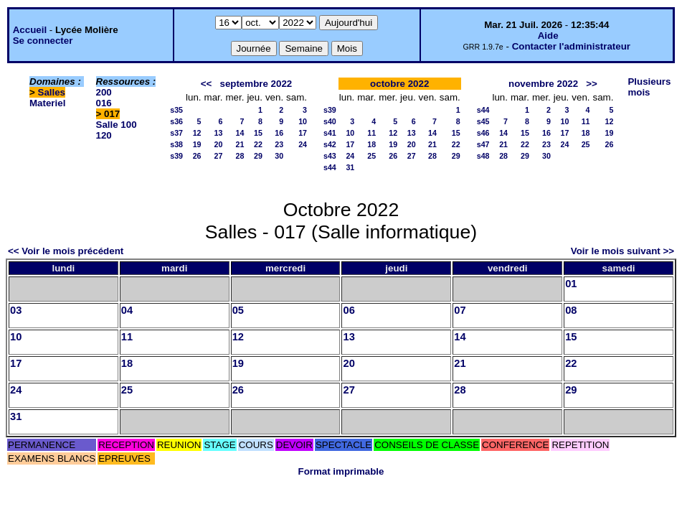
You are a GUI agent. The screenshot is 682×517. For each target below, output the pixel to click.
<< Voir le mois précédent (65, 251)
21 (240, 144)
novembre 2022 (543, 83)
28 (240, 156)
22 (258, 144)
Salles (52, 92)
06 (348, 310)
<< (206, 83)
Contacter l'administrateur (571, 46)
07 (459, 310)
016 (104, 103)
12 (197, 133)
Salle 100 (116, 124)
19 (197, 144)
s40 (329, 121)
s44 (329, 167)
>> (591, 83)
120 (104, 135)
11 (371, 133)
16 (279, 133)
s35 (176, 110)
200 (104, 92)
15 (258, 133)
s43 (329, 156)
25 (371, 156)
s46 (483, 133)
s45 (483, 121)
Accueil (30, 29)
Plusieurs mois (649, 87)
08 (571, 310)
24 (302, 144)
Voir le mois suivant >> (622, 251)
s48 (483, 156)
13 (218, 133)
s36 (176, 121)
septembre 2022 (255, 83)
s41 (329, 133)
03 (16, 310)
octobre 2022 (399, 83)
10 (302, 121)
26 (197, 156)
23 (279, 144)
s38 (176, 144)
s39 (176, 156)
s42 (329, 144)
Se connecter (43, 40)
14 (240, 133)
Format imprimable (341, 471)
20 (218, 144)
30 (279, 156)
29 (258, 156)
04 (127, 310)
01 (571, 283)
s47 (483, 144)
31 (350, 167)
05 (238, 310)
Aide (548, 35)
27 (218, 156)
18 (371, 144)
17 (302, 133)
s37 (176, 133)
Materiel (47, 103)
